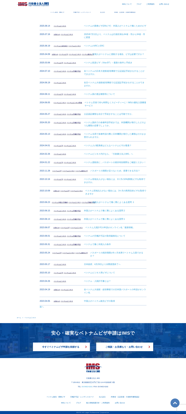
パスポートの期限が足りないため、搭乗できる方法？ (115, 171)
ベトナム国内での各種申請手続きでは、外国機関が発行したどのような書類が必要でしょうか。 (115, 124)
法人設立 (106, 12)
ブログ (138, 4)
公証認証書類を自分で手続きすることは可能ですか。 (109, 114)
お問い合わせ (164, 4)
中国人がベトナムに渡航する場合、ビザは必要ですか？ (118, 54)
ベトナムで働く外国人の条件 (97, 244)
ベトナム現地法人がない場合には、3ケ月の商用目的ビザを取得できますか (115, 192)
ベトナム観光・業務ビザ (41, 12)
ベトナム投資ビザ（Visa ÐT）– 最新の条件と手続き (108, 63)
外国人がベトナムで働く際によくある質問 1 (104, 219)
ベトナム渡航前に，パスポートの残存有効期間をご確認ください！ (115, 162)
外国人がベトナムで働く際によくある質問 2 (104, 211)
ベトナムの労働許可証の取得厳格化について (104, 236)
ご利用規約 (150, 4)
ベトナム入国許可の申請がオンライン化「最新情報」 (110, 227)
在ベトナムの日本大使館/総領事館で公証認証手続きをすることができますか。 (114, 72)
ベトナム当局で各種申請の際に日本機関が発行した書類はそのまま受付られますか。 (115, 135)
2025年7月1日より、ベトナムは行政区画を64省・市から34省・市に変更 (114, 35)
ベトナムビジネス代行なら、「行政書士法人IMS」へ (108, 154)
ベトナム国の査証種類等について (99, 94)
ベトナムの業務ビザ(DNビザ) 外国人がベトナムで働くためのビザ (115, 26)
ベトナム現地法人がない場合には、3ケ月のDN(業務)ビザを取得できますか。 (114, 180)
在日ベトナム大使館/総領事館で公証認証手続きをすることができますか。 (114, 84)
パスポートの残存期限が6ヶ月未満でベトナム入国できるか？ (116, 254)
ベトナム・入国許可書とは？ (97, 281)
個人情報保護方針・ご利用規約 (98, 403)
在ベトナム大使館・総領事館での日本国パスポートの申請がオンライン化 (115, 291)
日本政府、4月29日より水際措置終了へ (102, 264)
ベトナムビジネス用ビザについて (99, 273)
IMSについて (127, 4)
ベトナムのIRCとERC (94, 46)
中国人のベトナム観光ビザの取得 (99, 301)
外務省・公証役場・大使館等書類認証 (138, 12)
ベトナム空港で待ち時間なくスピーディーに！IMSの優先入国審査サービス (115, 104)
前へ (42, 307)
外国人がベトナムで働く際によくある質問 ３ (113, 202)
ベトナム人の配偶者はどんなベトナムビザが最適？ (107, 145)
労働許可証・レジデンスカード (77, 12)
